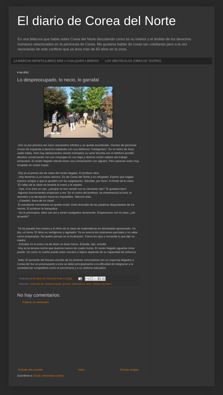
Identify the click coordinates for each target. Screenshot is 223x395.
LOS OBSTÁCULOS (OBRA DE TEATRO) (133, 61)
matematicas (78, 284)
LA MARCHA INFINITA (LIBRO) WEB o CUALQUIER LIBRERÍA (56, 61)
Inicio (81, 369)
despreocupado (53, 284)
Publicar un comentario (36, 302)
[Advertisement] (78, 336)
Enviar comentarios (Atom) (48, 375)
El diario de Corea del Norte (96, 20)
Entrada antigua (129, 369)
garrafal (67, 284)
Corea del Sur (37, 284)
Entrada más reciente (30, 369)
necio (89, 284)
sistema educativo (102, 284)
